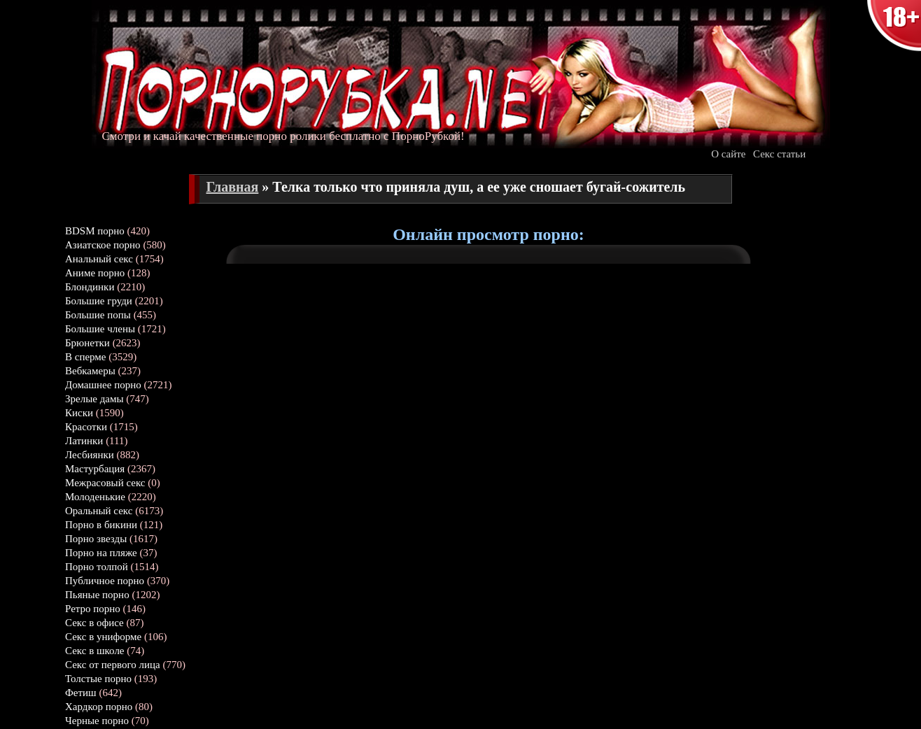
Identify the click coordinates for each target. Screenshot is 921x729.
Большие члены (100, 328)
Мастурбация (95, 468)
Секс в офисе (94, 622)
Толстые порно (98, 678)
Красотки (86, 426)
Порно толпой (96, 566)
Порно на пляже (101, 552)
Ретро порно (92, 608)
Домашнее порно (103, 384)
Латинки (84, 440)
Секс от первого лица (112, 664)
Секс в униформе (103, 636)
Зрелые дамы (94, 398)
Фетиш (81, 692)
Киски (79, 412)
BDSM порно (95, 230)
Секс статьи (779, 154)
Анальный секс (99, 258)
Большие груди (98, 300)
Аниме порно (95, 272)
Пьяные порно (97, 594)
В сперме (85, 356)
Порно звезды (96, 538)
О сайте (728, 154)
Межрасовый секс (105, 482)
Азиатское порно (103, 244)
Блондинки (89, 286)
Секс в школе (95, 650)
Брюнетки (87, 342)
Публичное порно (104, 580)
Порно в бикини (101, 524)
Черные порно (97, 720)
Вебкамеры (90, 370)
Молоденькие (95, 496)
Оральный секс (98, 510)
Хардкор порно (98, 706)
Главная (232, 186)
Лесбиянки (89, 454)
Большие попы (98, 314)
